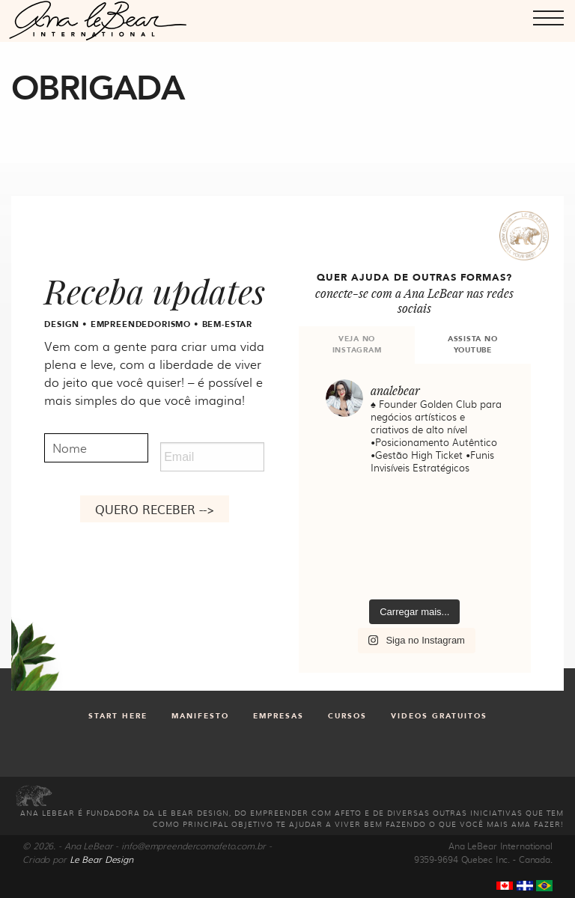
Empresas (278, 716)
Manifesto (200, 716)
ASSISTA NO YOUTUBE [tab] (473, 344)
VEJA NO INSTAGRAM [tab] (357, 344)
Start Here (117, 716)
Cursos (347, 716)
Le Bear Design (101, 859)
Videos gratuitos (439, 716)
